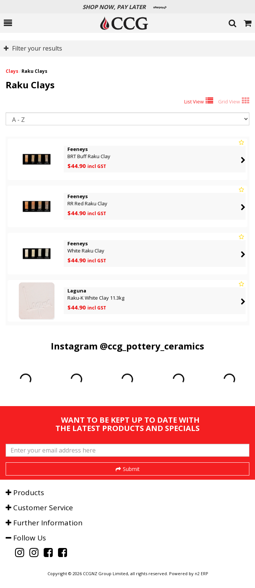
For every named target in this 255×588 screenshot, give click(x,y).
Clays (12, 71)
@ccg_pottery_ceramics (152, 346)
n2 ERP (201, 573)
